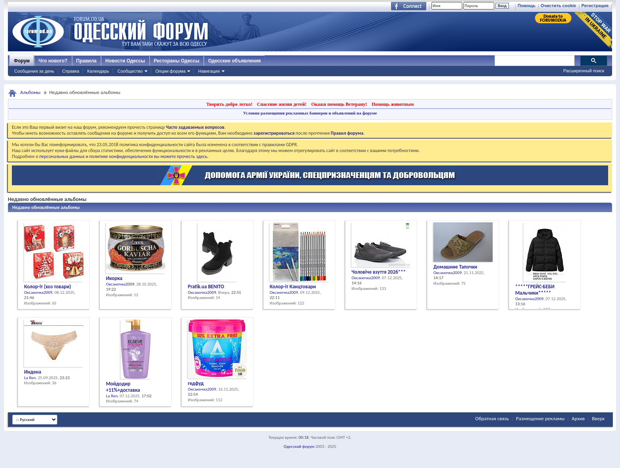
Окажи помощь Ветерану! (339, 104)
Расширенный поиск (583, 70)
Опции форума (170, 71)
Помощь (526, 5)
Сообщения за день (34, 71)
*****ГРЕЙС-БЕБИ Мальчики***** (534, 290)
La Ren (30, 377)
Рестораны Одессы (177, 61)
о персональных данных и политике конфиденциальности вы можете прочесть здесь (121, 156)
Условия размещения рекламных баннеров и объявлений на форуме (310, 113)
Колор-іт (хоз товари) (47, 286)
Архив (578, 418)
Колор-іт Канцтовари (293, 286)
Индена (32, 372)
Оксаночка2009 (38, 292)
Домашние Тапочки (455, 267)
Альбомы (30, 92)
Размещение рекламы (540, 418)
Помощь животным (393, 104)
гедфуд (196, 383)
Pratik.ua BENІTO (206, 286)
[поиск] (534, 61)
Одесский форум (299, 446)
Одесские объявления (234, 61)
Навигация (208, 71)
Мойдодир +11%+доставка (123, 387)
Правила (86, 61)
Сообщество (130, 71)
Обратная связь (492, 418)
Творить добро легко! (229, 104)
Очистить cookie (558, 5)
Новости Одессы (125, 61)
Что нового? (52, 61)
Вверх (598, 418)
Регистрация (595, 5)
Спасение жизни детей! (281, 104)
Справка (70, 71)
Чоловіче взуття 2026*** (379, 272)
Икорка (114, 278)
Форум (22, 61)
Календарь (98, 71)
